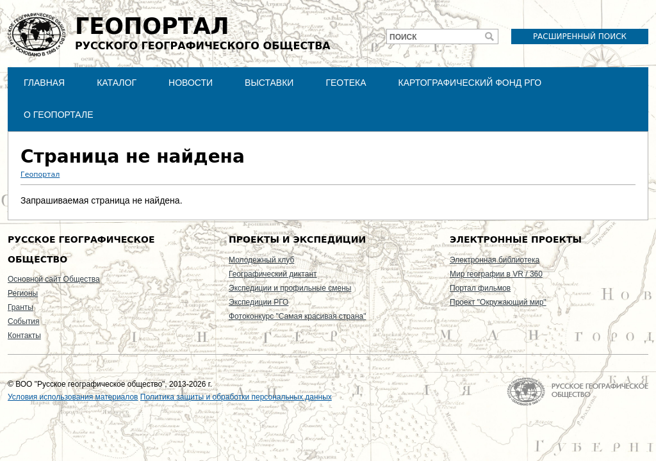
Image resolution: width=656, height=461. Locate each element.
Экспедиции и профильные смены (290, 288)
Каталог (116, 82)
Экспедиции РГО (258, 302)
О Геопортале (59, 114)
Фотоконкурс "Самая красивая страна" (297, 316)
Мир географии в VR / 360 (496, 274)
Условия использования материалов (73, 396)
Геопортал (40, 174)
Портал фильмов (480, 288)
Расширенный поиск (580, 36)
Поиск (403, 37)
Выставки (269, 82)
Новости (190, 82)
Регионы (23, 293)
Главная (44, 82)
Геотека (345, 82)
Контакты (24, 335)
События (24, 321)
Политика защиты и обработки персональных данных (236, 396)
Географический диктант (273, 274)
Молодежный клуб (261, 259)
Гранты (20, 307)
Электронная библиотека (494, 259)
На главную (577, 391)
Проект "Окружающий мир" (498, 302)
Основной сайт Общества (54, 279)
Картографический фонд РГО (470, 82)
